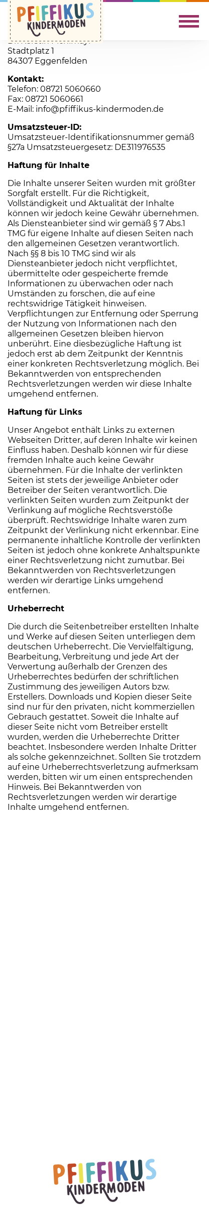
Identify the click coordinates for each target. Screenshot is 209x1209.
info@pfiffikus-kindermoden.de (100, 109)
